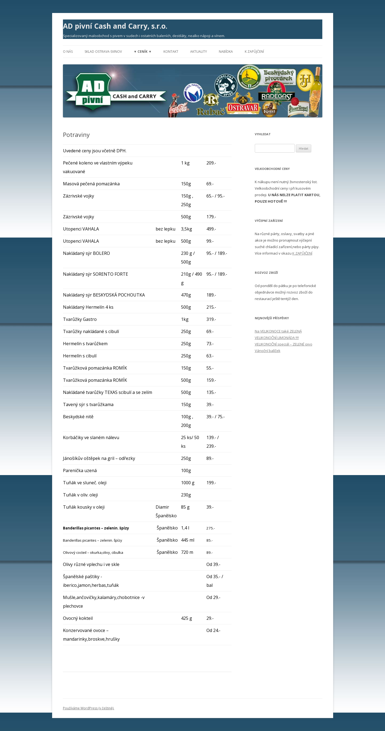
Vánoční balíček (267, 350)
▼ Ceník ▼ (143, 51)
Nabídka (226, 51)
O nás (68, 51)
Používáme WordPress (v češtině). (88, 708)
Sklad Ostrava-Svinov (103, 51)
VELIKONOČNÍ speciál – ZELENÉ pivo (283, 344)
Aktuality (198, 51)
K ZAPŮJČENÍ (302, 253)
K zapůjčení (254, 51)
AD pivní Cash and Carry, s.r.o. (115, 26)
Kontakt (170, 51)
